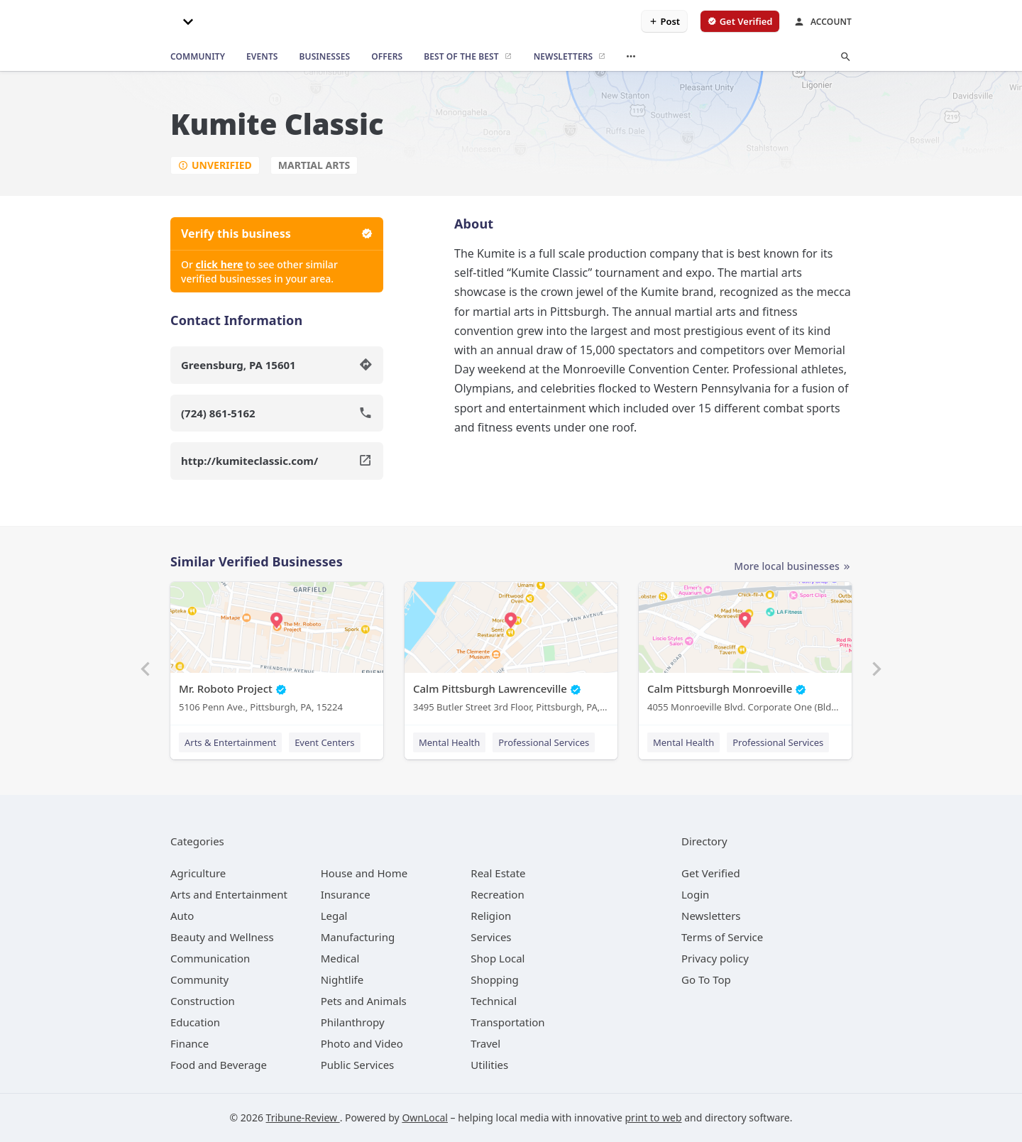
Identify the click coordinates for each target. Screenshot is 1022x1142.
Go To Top (706, 979)
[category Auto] (182, 915)
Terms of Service (722, 937)
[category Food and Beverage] (218, 1065)
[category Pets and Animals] (364, 1001)
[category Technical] (494, 1001)
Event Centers (324, 742)
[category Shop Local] (497, 958)
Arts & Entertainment (230, 742)
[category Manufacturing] (358, 937)
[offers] (386, 57)
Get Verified (710, 873)
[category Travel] (485, 1043)
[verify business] (739, 21)
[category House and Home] (364, 873)
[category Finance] (189, 1043)
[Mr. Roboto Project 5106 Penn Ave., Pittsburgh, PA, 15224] (277, 650)
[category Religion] (491, 915)
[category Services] (491, 937)
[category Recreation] (497, 894)
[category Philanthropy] (353, 1022)
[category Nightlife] (342, 979)
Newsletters (711, 915)
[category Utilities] (489, 1065)
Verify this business (277, 233)
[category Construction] (202, 1001)
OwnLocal (425, 1117)
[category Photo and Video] (362, 1043)
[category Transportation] (507, 1022)
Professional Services (543, 742)
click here (219, 264)
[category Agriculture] (198, 873)
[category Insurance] (345, 894)
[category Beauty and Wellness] (222, 937)
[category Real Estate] (498, 873)
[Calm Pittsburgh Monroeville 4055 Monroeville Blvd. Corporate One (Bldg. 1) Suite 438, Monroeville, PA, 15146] (745, 650)
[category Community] (199, 979)
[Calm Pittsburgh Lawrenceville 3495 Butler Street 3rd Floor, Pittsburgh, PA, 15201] (511, 650)
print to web (653, 1117)
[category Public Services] (358, 1065)
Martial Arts (314, 165)
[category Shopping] (494, 979)
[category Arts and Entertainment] (228, 894)
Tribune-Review (303, 1117)
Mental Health (449, 742)
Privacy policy (715, 958)
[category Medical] (340, 958)
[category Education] (195, 1022)
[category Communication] (210, 958)
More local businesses (793, 567)
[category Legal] (334, 915)
